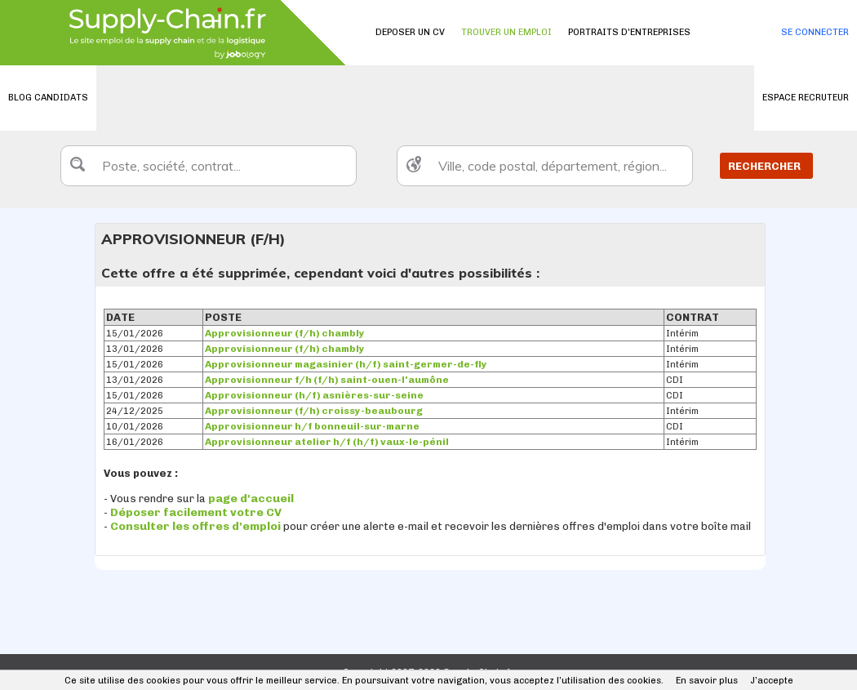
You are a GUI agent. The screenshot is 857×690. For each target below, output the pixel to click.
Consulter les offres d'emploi (196, 526)
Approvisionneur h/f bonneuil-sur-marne (312, 426)
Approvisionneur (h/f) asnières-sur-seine (314, 395)
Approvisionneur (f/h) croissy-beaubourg (314, 410)
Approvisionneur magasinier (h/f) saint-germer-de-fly (346, 364)
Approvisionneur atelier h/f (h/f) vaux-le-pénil (327, 441)
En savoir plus (707, 680)
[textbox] (208, 165)
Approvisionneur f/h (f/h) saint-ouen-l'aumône (327, 379)
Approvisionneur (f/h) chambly (285, 333)
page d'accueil (251, 498)
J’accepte (771, 680)
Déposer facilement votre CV (196, 512)
